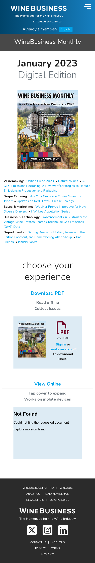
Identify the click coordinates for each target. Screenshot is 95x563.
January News (27, 242)
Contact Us (38, 542)
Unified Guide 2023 (40, 181)
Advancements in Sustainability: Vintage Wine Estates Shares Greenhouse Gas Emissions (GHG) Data (45, 222)
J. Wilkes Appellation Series (50, 211)
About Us (58, 542)
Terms (55, 548)
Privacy (40, 548)
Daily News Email (57, 494)
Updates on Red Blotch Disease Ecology (45, 201)
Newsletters (35, 500)
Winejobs (66, 488)
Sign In (66, 29)
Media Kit (47, 554)
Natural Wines (68, 181)
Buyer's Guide (59, 500)
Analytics (33, 494)
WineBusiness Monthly (47, 41)
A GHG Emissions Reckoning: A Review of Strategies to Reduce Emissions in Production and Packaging (47, 186)
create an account (63, 349)
